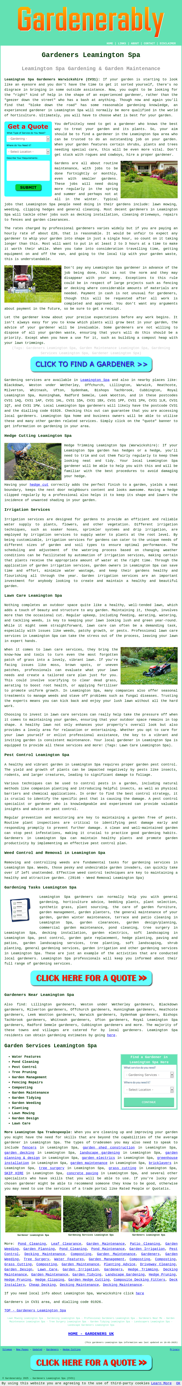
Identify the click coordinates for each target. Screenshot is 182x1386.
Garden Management (107, 1259)
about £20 (47, 233)
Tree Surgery (36, 1259)
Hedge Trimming (143, 1269)
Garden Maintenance (106, 1244)
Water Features (69, 1259)
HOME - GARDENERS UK (91, 1333)
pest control (64, 809)
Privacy (175, 1349)
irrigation (167, 524)
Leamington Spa (94, 380)
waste (170, 254)
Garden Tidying (86, 1275)
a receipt (110, 309)
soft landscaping (143, 943)
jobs (99, 168)
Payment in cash (97, 293)
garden (127, 79)
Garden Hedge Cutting (89, 1280)
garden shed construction (109, 1148)
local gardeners (20, 958)
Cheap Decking (42, 1285)
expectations (106, 317)
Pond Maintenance (108, 1249)
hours (134, 244)
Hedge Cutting (72, 1349)
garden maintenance (88, 1163)
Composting (81, 1254)
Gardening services (23, 380)
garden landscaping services (53, 943)
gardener (127, 124)
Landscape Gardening (125, 1275)
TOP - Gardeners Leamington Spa (35, 1310)
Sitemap (7, 1349)
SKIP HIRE (13, 1173)
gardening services (159, 948)
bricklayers (160, 1163)
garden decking (19, 1153)
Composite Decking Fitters (139, 1280)
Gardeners (150, 1254)
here (111, 1035)
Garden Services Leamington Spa (50, 1046)
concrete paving (82, 1173)
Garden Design (18, 1269)
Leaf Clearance (66, 1244)
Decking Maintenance (44, 1254)
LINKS (122, 43)
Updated (37, 1349)
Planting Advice (119, 1264)
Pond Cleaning (32, 1244)
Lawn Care (47, 1269)
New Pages (22, 1349)
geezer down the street (30, 100)
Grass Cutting (18, 1264)
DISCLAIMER (168, 43)
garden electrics (98, 1158)
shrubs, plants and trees (152, 144)
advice (10, 327)
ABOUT (135, 43)
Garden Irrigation (147, 1249)
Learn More (161, 1383)
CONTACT (149, 43)
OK (178, 1383)
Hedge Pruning (162, 1275)
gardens (123, 204)
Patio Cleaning (145, 1244)
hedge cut (39, 485)
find (21, 1004)
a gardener (102, 134)
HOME (110, 43)
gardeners (139, 209)
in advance (152, 268)
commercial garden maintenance (71, 928)
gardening (57, 1035)
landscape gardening (100, 1153)
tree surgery (51, 1168)
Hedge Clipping (49, 1280)
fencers (29, 1148)
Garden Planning (39, 1249)
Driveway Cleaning (158, 1264)
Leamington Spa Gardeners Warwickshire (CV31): (52, 79)
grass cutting (122, 1168)
